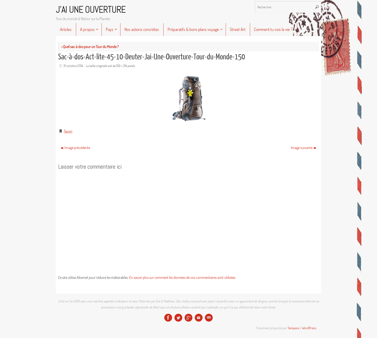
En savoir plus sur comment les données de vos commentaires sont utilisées (182, 277)
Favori (68, 131)
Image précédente (75, 147)
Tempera (293, 328)
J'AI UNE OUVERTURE (91, 10)
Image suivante (303, 147)
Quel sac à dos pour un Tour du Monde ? (90, 46)
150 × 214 (122, 66)
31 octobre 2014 (73, 66)
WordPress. (309, 328)
